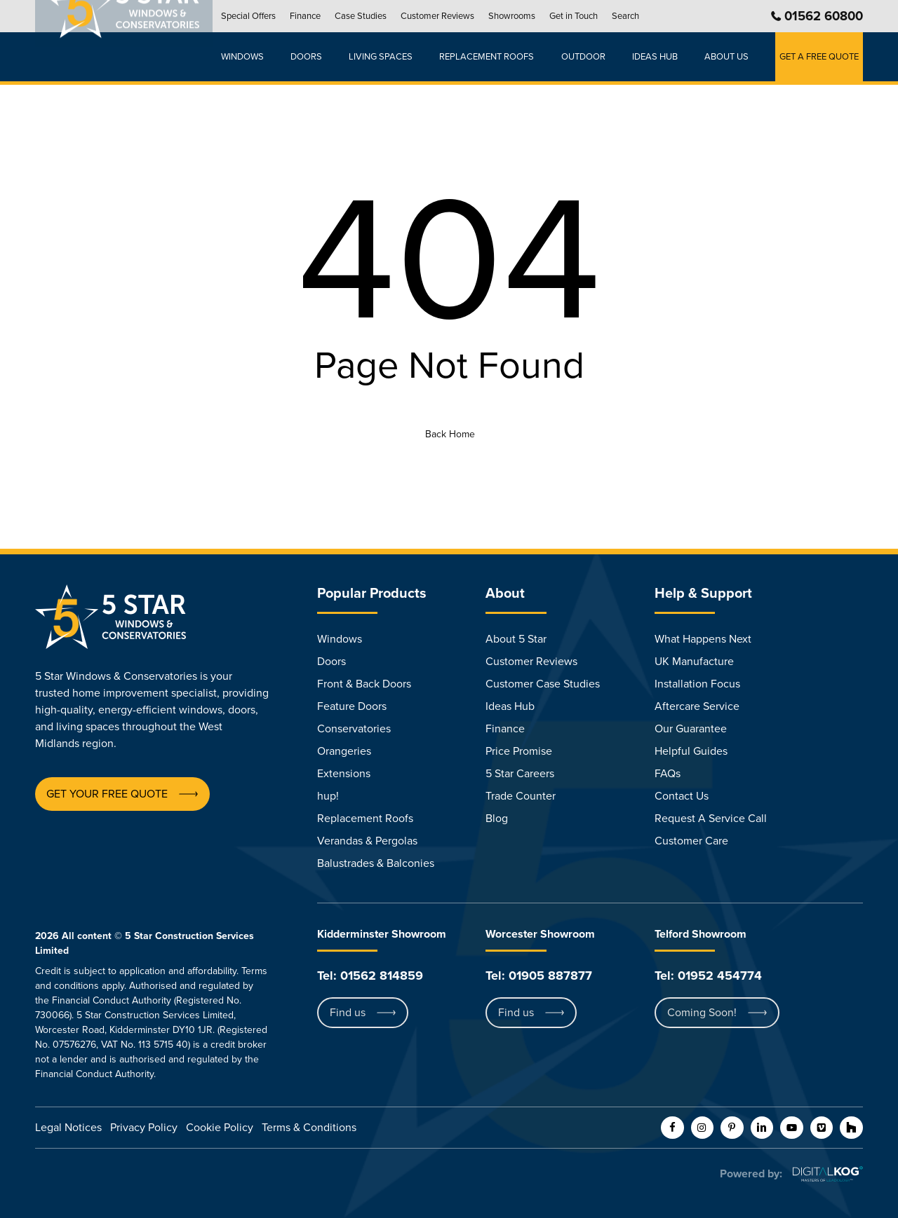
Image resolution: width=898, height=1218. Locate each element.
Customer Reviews (450, 16)
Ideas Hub (510, 706)
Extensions (343, 774)
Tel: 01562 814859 (370, 975)
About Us (728, 56)
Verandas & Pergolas (367, 841)
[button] (107, 794)
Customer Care (691, 841)
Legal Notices (68, 1128)
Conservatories (354, 729)
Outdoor (588, 56)
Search (638, 16)
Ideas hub (658, 56)
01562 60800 (823, 16)
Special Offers (261, 16)
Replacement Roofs (494, 56)
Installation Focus (697, 684)
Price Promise (518, 751)
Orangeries (344, 751)
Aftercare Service (697, 706)
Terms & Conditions (309, 1128)
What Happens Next (703, 639)
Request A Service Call (711, 819)
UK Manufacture (694, 662)
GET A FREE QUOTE (819, 56)
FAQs (668, 774)
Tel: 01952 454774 (708, 975)
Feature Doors (352, 706)
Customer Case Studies (542, 684)
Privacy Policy (143, 1128)
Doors (317, 56)
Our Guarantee (691, 729)
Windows (255, 56)
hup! (328, 796)
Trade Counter (520, 796)
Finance (317, 16)
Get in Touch (586, 16)
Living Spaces (390, 56)
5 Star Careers (519, 774)
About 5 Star (516, 639)
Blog (496, 819)
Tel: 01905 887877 (538, 975)
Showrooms (524, 16)
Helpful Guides (691, 751)
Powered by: (751, 1174)
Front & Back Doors (364, 684)
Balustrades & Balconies (375, 863)
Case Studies (373, 16)
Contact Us (682, 796)
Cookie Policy (219, 1128)
